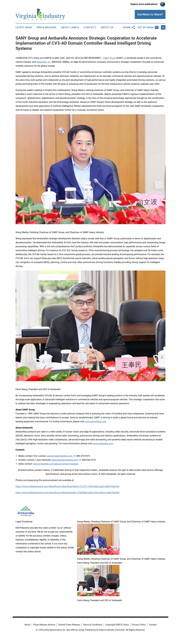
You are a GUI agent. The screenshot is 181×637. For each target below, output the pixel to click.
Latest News (24, 27)
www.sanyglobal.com (95, 421)
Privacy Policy (139, 624)
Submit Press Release (69, 624)
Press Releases (46, 27)
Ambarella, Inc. (43, 62)
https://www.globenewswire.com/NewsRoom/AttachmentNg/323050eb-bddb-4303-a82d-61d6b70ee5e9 (67, 492)
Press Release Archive (44, 624)
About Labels (70, 27)
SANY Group (109, 58)
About (27, 624)
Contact (89, 27)
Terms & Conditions (92, 624)
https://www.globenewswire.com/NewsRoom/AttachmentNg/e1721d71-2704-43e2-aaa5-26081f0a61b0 (67, 486)
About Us (107, 27)
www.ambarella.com (102, 443)
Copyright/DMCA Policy (117, 624)
